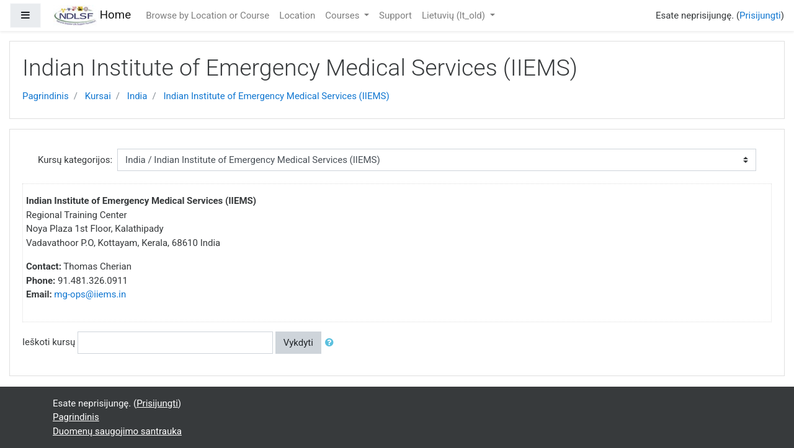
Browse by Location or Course (207, 15)
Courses (343, 15)
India (137, 96)
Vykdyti (298, 342)
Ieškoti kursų (48, 342)
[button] (332, 343)
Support (395, 15)
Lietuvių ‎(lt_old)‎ (455, 15)
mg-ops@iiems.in (90, 294)
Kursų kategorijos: (75, 159)
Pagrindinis (45, 96)
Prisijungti (760, 15)
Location (297, 15)
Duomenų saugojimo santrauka (117, 431)
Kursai (98, 96)
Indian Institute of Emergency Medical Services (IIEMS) (276, 96)
